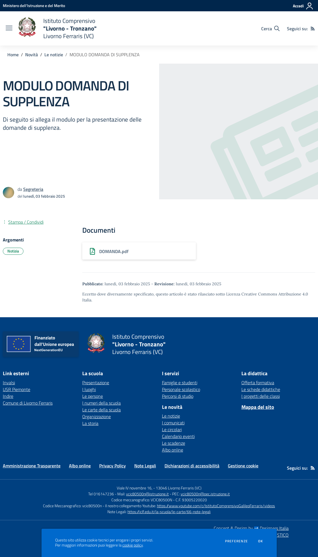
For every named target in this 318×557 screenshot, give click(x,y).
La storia (90, 423)
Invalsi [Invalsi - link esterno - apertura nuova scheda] (9, 382)
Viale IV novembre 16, (134, 488)
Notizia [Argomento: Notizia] (13, 251)
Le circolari (172, 429)
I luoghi (89, 389)
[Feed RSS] (312, 28)
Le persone (92, 396)
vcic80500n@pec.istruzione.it (205, 494)
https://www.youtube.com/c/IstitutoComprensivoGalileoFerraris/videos (216, 506)
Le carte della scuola (101, 409)
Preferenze (236, 541)
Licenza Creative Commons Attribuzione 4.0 (267, 294)
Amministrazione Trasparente (31, 465)
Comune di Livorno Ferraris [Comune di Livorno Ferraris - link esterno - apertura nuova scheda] (28, 403)
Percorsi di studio (177, 396)
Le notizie (53, 54)
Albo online (172, 449)
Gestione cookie (243, 465)
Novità (31, 54)
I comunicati (173, 422)
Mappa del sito (257, 407)
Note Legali (145, 465)
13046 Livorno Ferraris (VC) (179, 488)
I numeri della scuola (101, 403)
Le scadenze (173, 443)
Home (13, 54)
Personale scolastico (181, 389)
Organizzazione (96, 416)
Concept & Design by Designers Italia (251, 528)
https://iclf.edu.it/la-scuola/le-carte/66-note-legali (169, 512)
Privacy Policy (112, 465)
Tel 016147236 (101, 494)
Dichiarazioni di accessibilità (192, 465)
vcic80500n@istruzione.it (147, 494)
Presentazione (95, 382)
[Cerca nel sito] (270, 28)
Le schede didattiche (260, 389)
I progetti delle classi (260, 396)
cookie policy (132, 545)
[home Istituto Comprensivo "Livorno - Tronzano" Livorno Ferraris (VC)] (57, 28)
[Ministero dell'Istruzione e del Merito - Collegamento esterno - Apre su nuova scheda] (34, 5)
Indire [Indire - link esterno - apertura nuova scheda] (8, 396)
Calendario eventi (178, 436)
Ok (260, 541)
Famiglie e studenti (179, 382)
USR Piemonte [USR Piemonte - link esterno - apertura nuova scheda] (16, 389)
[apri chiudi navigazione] (9, 28)
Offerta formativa (257, 382)
